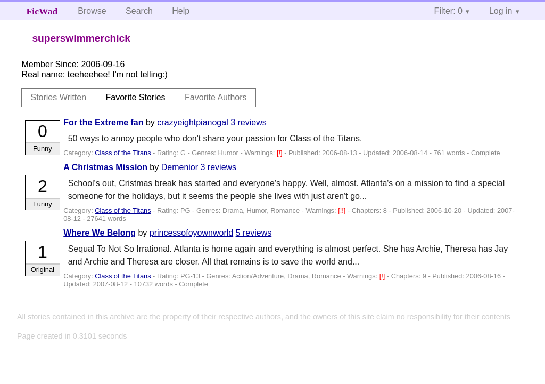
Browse (92, 10)
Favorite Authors (216, 97)
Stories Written (58, 97)
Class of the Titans (123, 153)
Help (180, 10)
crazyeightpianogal (192, 122)
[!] (280, 153)
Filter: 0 (448, 10)
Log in (501, 10)
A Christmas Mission (105, 167)
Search (139, 10)
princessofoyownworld (191, 232)
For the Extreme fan (103, 122)
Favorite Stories (136, 97)
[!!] (343, 210)
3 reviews (248, 122)
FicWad (42, 11)
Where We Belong (99, 232)
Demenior (179, 167)
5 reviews (254, 232)
